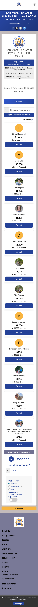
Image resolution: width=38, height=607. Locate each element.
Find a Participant (10, 553)
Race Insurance (9, 584)
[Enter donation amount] (21, 470)
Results (5, 540)
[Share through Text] (24, 28)
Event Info (6, 549)
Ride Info (6, 531)
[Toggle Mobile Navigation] (2, 4)
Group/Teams (8, 535)
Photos (5, 562)
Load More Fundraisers (19, 452)
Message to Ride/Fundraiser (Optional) (15, 494)
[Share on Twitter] (16, 28)
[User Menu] (34, 4)
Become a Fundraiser (19, 115)
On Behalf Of (13, 481)
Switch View (27, 120)
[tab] (19, 101)
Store (4, 544)
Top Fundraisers (8, 579)
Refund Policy (8, 558)
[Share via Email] (20, 28)
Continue (19, 508)
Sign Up (5, 567)
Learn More (22, 600)
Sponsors (6, 588)
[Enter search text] (21, 110)
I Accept (18, 604)
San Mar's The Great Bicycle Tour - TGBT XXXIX (19, 14)
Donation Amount (19, 465)
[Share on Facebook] (13, 28)
